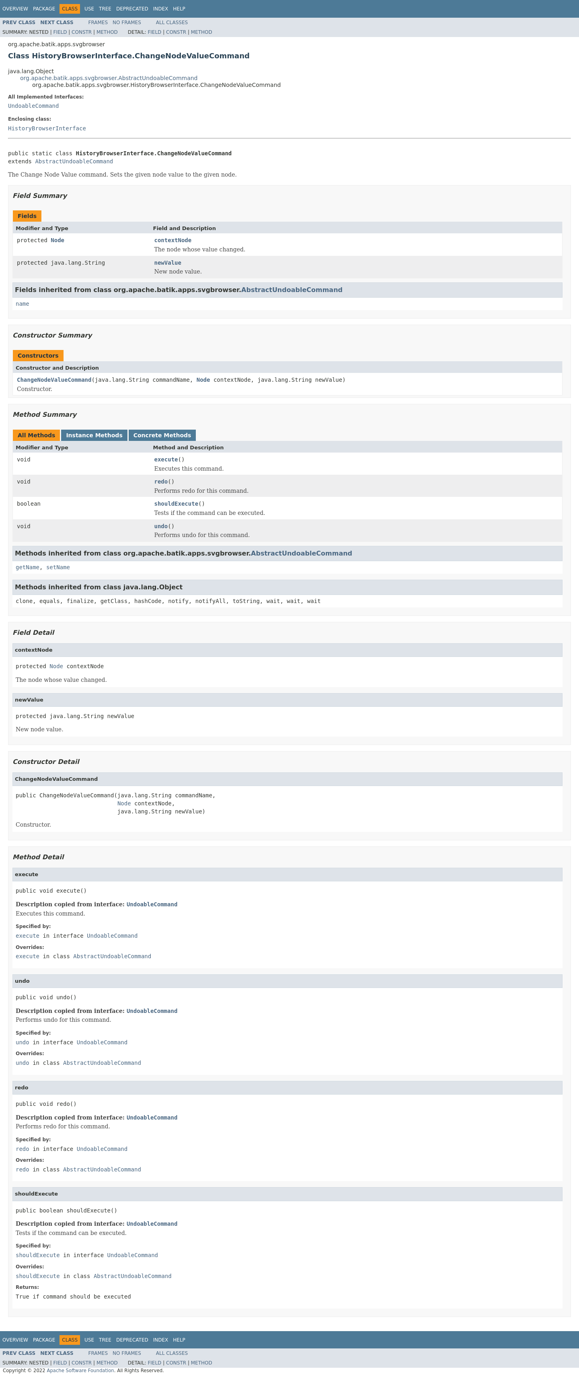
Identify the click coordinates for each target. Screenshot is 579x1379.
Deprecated (132, 9)
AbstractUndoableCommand (74, 161)
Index (160, 9)
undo (161, 526)
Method (107, 32)
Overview (15, 9)
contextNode (173, 240)
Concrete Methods (162, 435)
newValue (167, 262)
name (22, 303)
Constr (82, 32)
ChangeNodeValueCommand (54, 380)
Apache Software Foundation (80, 1370)
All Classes (172, 22)
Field (60, 32)
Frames (98, 22)
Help (179, 9)
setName (58, 567)
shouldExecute (176, 503)
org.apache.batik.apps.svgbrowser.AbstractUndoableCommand (109, 78)
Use (89, 9)
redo (161, 481)
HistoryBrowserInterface (47, 128)
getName (27, 567)
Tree (105, 9)
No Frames (127, 22)
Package (44, 9)
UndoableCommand (33, 106)
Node (57, 240)
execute (166, 459)
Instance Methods (94, 435)
